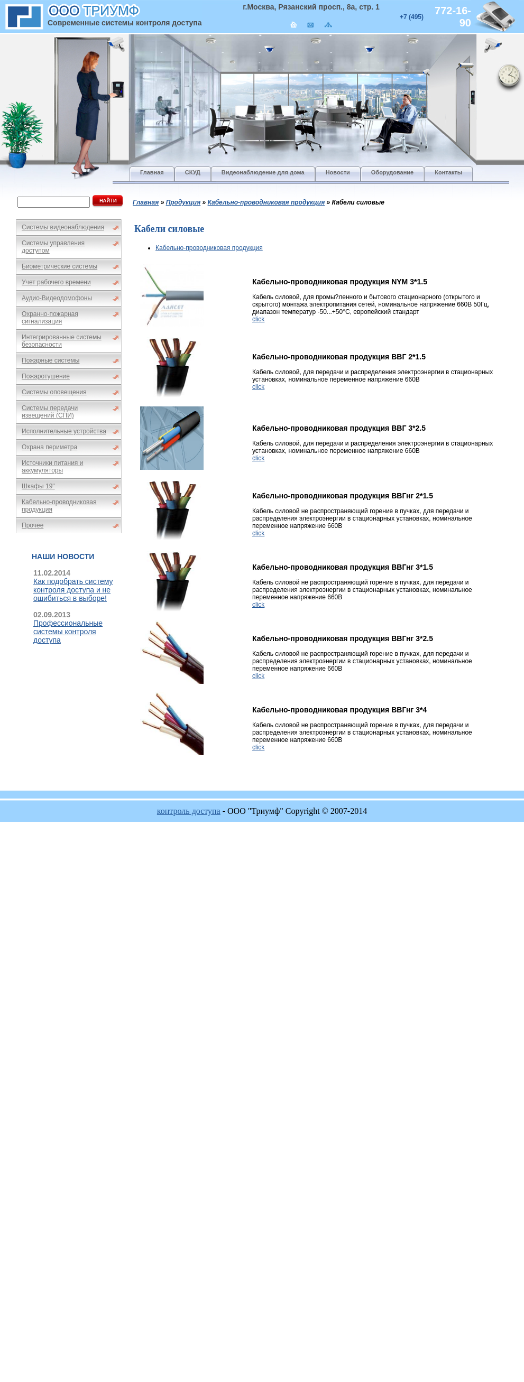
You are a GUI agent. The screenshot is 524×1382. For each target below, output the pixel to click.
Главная (146, 202)
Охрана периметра (49, 447)
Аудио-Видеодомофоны (57, 298)
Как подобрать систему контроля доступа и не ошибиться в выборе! (73, 589)
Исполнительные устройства (64, 431)
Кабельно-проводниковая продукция (59, 505)
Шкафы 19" (38, 486)
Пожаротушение (46, 376)
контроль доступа (188, 810)
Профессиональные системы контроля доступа (68, 631)
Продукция (183, 202)
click (258, 319)
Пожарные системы (50, 360)
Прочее (32, 525)
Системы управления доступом (53, 246)
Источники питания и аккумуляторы (52, 466)
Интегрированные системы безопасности (62, 340)
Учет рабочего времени (56, 282)
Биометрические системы (59, 266)
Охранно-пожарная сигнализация (50, 317)
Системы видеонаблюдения (63, 227)
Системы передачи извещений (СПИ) (50, 411)
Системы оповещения (54, 392)
